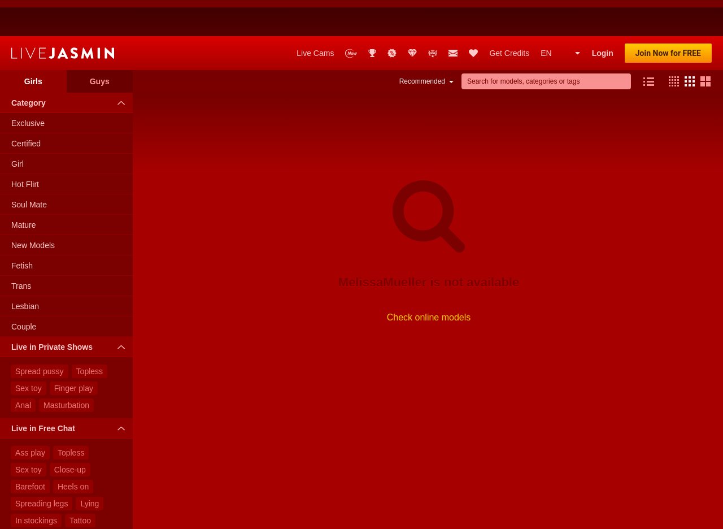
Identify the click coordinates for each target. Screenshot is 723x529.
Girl (17, 127)
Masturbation (66, 369)
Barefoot (30, 450)
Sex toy (28, 352)
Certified (26, 107)
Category (70, 66)
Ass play (30, 416)
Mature (23, 188)
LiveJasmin (62, 17)
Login (602, 16)
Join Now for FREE (668, 16)
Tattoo (80, 484)
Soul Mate (29, 168)
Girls (33, 45)
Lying (89, 467)
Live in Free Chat (70, 392)
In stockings (36, 484)
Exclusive (28, 87)
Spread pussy (39, 335)
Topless (89, 335)
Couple (23, 290)
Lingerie (29, 501)
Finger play (73, 352)
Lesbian (25, 270)
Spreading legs (41, 467)
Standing (30, 518)
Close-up (70, 433)
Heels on (73, 450)
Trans (21, 249)
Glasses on (75, 501)
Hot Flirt (25, 148)
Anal (23, 369)
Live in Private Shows (70, 310)
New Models (33, 209)
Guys (100, 45)
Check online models (429, 281)
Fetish (22, 229)
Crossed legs (82, 518)
